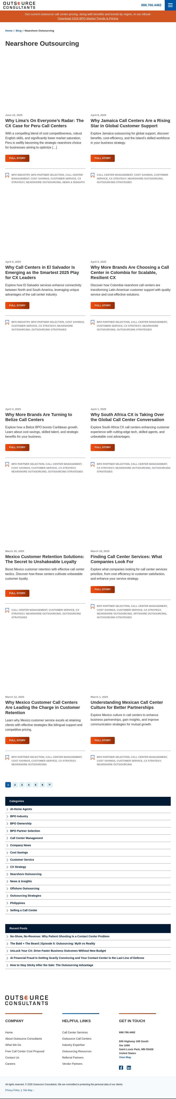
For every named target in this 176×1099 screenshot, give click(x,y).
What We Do (13, 1045)
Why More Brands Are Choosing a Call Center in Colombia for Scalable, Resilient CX (130, 272)
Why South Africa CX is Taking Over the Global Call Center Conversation (127, 417)
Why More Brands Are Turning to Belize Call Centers (38, 417)
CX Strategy (117, 178)
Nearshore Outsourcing (43, 182)
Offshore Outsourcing (149, 613)
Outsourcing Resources (77, 1051)
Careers (10, 1064)
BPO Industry (20, 174)
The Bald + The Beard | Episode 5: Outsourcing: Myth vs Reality (52, 943)
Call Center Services (75, 1032)
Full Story (17, 158)
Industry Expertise (73, 1045)
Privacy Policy (12, 1090)
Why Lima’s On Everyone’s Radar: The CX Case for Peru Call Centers (44, 123)
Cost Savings (40, 178)
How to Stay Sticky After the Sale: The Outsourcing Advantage (51, 965)
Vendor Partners (72, 1064)
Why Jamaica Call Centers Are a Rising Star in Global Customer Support (130, 123)
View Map (125, 1057)
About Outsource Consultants (23, 1039)
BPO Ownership (21, 823)
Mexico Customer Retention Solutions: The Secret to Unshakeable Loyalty (44, 559)
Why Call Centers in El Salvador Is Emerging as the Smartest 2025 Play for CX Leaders (42, 272)
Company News (20, 845)
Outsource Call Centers (76, 1039)
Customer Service (63, 178)
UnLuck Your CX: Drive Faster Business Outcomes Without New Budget (58, 951)
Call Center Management (115, 174)
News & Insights (73, 182)
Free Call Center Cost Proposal (24, 1051)
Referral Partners (73, 1057)
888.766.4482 (151, 5)
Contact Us (12, 1057)
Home (9, 30)
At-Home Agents (21, 809)
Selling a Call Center (23, 910)
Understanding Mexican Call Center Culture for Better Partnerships (127, 705)
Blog (19, 30)
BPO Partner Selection (47, 174)
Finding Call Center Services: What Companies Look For (126, 559)
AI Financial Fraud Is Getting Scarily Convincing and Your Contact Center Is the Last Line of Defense (77, 958)
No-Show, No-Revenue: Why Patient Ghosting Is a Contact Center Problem (59, 936)
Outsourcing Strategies (114, 182)
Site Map (27, 1090)
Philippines (17, 903)
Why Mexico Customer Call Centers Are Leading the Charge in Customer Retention (42, 707)
